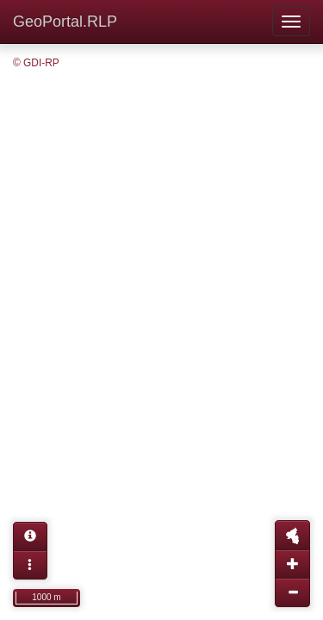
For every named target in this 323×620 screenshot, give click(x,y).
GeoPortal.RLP (65, 21)
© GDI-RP (36, 63)
